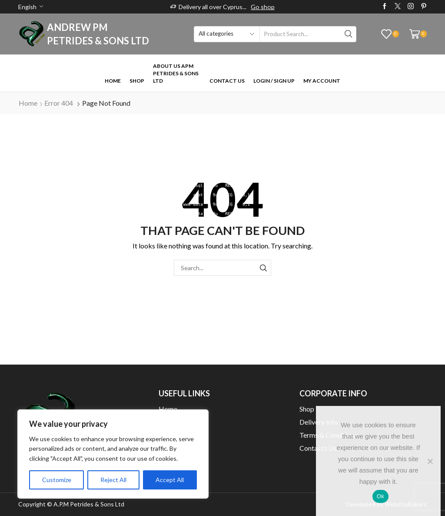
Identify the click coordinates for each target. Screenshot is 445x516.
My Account (321, 80)
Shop (137, 80)
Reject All (113, 479)
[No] (429, 461)
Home (113, 80)
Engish (27, 6)
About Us (173, 422)
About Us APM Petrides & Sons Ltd (176, 73)
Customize (56, 479)
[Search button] (348, 34)
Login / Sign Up (274, 80)
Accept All (170, 479)
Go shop (263, 6)
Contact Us (227, 80)
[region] (113, 454)
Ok (380, 496)
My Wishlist (177, 461)
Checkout (173, 435)
